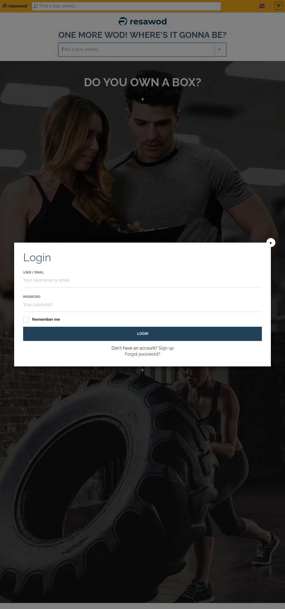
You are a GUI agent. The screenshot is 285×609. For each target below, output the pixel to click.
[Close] (270, 242)
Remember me (41, 320)
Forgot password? (142, 354)
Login (142, 334)
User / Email (33, 272)
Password (31, 296)
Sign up (166, 348)
